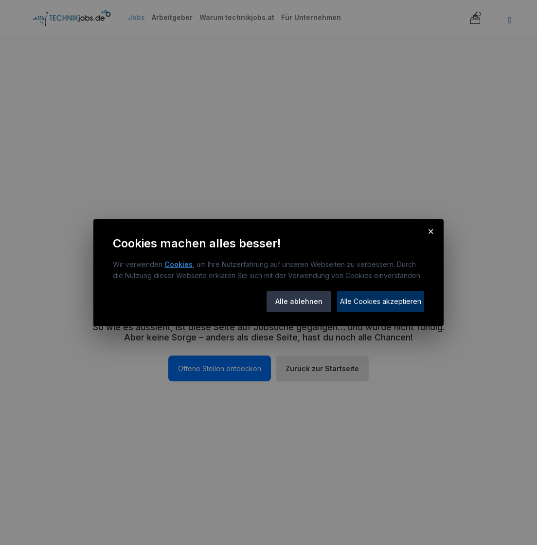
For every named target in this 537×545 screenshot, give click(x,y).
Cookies (178, 264)
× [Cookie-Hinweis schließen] (431, 231)
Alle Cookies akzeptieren (380, 301)
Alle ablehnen (298, 301)
